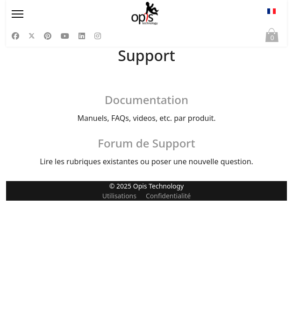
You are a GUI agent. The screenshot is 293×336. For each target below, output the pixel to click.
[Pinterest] (47, 36)
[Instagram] (97, 36)
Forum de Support (146, 143)
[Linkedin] (82, 36)
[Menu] (52, 14)
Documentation (146, 99)
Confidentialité (168, 331)
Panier (272, 37)
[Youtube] (65, 36)
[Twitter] (32, 36)
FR (271, 11)
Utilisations (119, 331)
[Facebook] (15, 36)
